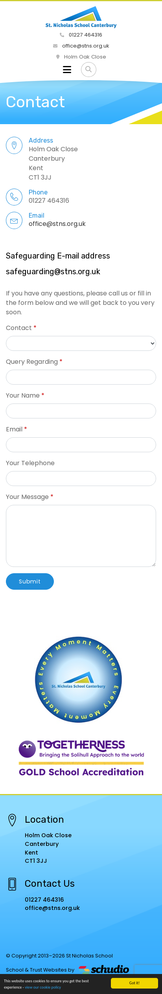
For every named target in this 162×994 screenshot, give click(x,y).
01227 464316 (81, 35)
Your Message (27, 496)
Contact (19, 327)
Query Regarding (32, 361)
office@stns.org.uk (81, 46)
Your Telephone (30, 463)
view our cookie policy (43, 987)
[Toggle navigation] (67, 69)
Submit (30, 581)
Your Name (23, 395)
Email (14, 429)
